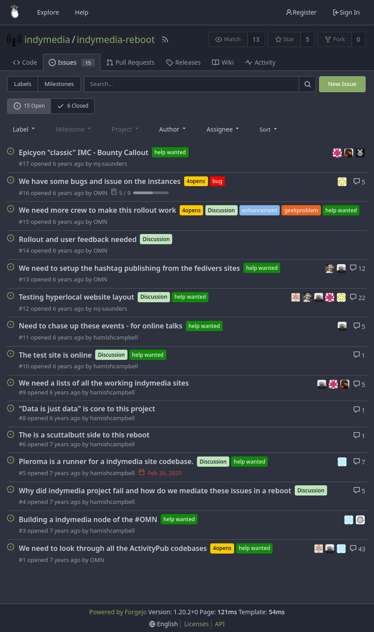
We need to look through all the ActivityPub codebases (113, 548)
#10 (24, 366)
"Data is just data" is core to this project (87, 409)
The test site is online (55, 354)
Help (82, 12)
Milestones (59, 84)
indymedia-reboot (115, 39)
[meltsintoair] (350, 152)
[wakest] (361, 519)
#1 (22, 560)
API (220, 624)
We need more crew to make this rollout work (97, 210)
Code (25, 62)
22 (358, 297)
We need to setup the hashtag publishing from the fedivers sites (129, 268)
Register (300, 12)
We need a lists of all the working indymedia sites (104, 383)
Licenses (196, 624)
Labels (22, 84)
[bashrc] (331, 267)
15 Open (29, 105)
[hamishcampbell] (342, 267)
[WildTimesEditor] (361, 152)
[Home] (14, 12)
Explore (48, 12)
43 (358, 549)
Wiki (223, 62)
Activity (260, 62)
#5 (22, 473)
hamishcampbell (115, 337)
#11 (24, 337)
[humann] (338, 152)
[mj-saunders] (342, 181)
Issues (72, 62)
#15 (24, 222)
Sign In (346, 12)
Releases (183, 62)
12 (358, 268)
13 (255, 39)
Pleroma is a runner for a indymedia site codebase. (106, 461)
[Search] (307, 84)
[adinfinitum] (297, 297)
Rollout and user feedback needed (78, 239)
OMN (100, 193)
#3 (22, 530)
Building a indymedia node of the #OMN (88, 519)
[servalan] (342, 461)
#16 (24, 193)
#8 (22, 418)
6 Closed (73, 105)
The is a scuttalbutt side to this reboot (84, 435)
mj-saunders (110, 164)
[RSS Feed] (165, 39)
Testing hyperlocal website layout (77, 297)
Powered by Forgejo (118, 612)
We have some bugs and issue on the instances (100, 181)
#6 (22, 444)
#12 (24, 308)
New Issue (342, 84)
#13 (24, 279)
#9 (22, 392)
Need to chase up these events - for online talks (101, 326)
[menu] (269, 129)
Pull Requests (130, 62)
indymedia (47, 39)
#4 (22, 502)
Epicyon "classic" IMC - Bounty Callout (84, 152)
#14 (24, 250)
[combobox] (24, 128)
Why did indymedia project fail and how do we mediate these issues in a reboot (155, 490)
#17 (24, 164)
